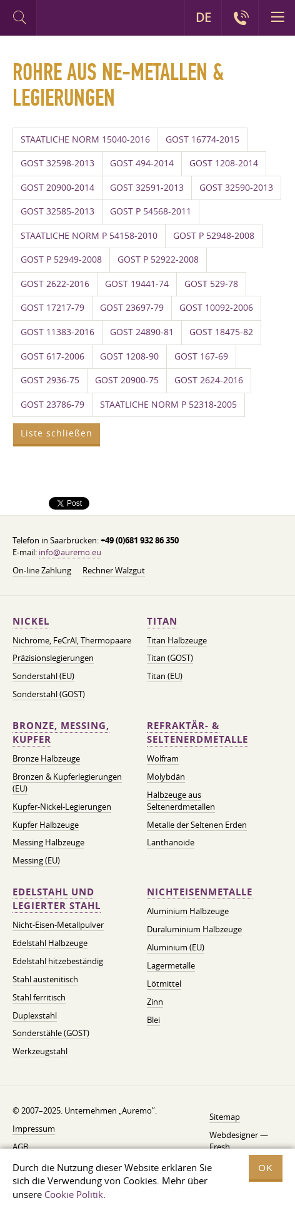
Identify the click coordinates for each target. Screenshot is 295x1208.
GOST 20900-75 (127, 380)
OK (265, 1167)
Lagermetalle (171, 965)
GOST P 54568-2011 (150, 211)
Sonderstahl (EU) (43, 676)
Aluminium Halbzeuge (188, 911)
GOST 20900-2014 (57, 187)
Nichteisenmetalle (199, 891)
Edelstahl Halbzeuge (50, 943)
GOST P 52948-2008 (213, 235)
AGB (20, 1146)
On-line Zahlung (41, 570)
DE (203, 17)
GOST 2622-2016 (55, 283)
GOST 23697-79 (132, 307)
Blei (153, 1019)
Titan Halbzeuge (177, 640)
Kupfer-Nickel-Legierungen (61, 806)
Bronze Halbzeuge (46, 758)
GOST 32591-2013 (147, 187)
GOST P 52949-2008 (61, 259)
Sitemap (224, 1116)
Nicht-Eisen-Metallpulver (58, 924)
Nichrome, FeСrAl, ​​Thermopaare (71, 640)
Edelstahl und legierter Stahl (56, 898)
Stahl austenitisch (45, 979)
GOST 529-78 (211, 283)
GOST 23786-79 (52, 404)
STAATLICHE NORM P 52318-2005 (168, 404)
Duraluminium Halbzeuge (194, 929)
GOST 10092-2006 (216, 307)
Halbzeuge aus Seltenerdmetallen (181, 800)
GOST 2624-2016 (208, 380)
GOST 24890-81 (142, 332)
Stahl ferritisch (39, 997)
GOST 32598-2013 (57, 163)
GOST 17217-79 (52, 307)
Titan (162, 621)
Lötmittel (164, 983)
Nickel (30, 621)
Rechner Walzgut (113, 570)
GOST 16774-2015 (202, 139)
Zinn (155, 1001)
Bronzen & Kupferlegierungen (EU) (67, 782)
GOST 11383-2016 (57, 332)
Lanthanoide (170, 842)
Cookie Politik (73, 1194)
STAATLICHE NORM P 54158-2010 (89, 235)
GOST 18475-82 (221, 332)
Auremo (88, 19)
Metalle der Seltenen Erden (197, 824)
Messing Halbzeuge (48, 842)
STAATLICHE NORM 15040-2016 (85, 139)
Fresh (219, 1146)
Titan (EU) (164, 676)
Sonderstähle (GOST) (50, 1033)
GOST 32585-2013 (57, 211)
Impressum (33, 1128)
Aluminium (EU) (175, 947)
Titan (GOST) (170, 657)
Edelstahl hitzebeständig (57, 961)
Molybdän (166, 776)
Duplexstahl (34, 1015)
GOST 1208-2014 (223, 163)
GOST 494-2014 (142, 163)
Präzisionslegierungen (53, 657)
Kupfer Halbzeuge (45, 824)
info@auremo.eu (70, 552)
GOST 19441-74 (137, 283)
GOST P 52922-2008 (158, 259)
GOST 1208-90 (129, 356)
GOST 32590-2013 (236, 187)
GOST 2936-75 (50, 380)
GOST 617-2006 (52, 356)
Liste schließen (56, 433)
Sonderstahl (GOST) (48, 694)
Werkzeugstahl (40, 1051)
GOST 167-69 (201, 356)
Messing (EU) (36, 860)
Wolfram (163, 758)
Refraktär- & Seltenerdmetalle (197, 732)
